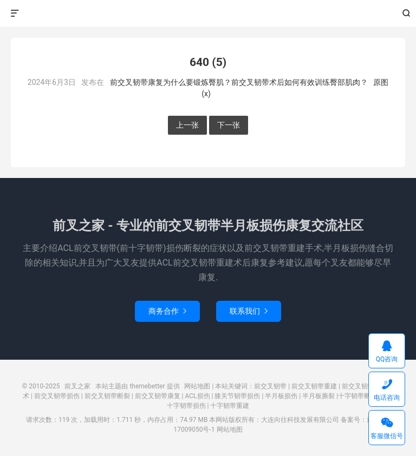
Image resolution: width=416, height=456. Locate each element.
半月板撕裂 (318, 396)
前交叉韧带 (270, 386)
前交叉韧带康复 (157, 396)
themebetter (147, 386)
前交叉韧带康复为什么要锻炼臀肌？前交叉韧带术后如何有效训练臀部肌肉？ (239, 82)
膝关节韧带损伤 (237, 396)
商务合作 (167, 311)
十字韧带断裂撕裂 (364, 396)
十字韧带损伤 (186, 405)
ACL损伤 (197, 396)
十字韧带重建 (229, 405)
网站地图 (197, 386)
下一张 (228, 125)
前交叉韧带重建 (314, 386)
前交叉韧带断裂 (107, 396)
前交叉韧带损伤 (57, 396)
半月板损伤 (281, 396)
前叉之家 (208, 13)
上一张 (187, 125)
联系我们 (249, 311)
